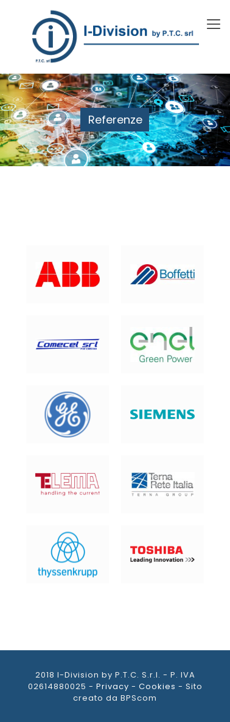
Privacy (112, 686)
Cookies (157, 686)
